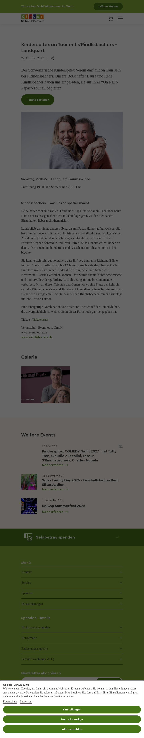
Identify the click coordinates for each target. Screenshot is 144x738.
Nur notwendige (72, 719)
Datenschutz (10, 701)
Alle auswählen (72, 729)
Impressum (26, 701)
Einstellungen (72, 709)
